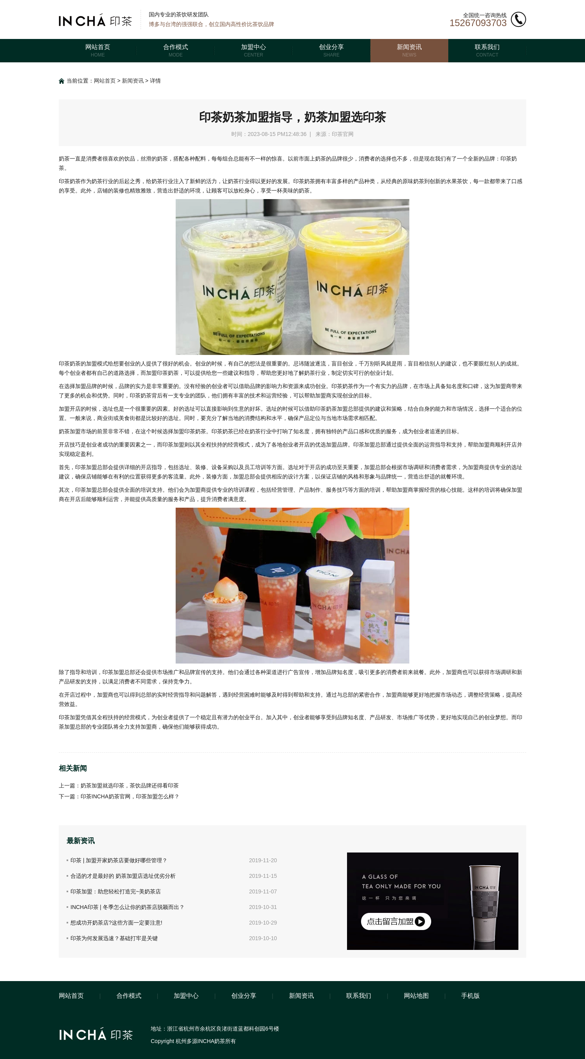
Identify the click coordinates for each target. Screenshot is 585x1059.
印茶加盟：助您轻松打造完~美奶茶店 (115, 891)
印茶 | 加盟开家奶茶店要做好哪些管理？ (118, 860)
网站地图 (416, 995)
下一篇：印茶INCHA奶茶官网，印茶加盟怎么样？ (119, 796)
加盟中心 (186, 995)
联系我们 (358, 995)
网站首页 (105, 81)
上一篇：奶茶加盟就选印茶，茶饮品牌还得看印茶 (119, 785)
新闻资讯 (133, 81)
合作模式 (128, 995)
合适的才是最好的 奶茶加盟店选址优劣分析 (123, 876)
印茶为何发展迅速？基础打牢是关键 (114, 938)
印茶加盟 (70, 717)
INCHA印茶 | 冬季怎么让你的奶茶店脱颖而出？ (127, 907)
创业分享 (243, 995)
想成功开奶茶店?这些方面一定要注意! (116, 923)
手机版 (470, 995)
